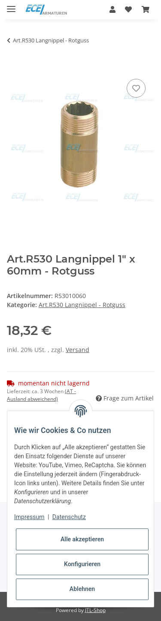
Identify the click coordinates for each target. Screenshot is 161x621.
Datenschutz (69, 517)
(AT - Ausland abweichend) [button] (41, 395)
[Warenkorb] (145, 9)
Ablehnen (82, 588)
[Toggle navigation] (11, 5)
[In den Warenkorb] (14, 67)
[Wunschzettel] (128, 9)
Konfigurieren (82, 564)
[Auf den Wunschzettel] (136, 88)
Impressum (29, 517)
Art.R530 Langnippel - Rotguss (82, 305)
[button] (112, 9)
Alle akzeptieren (82, 539)
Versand (77, 350)
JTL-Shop (95, 610)
